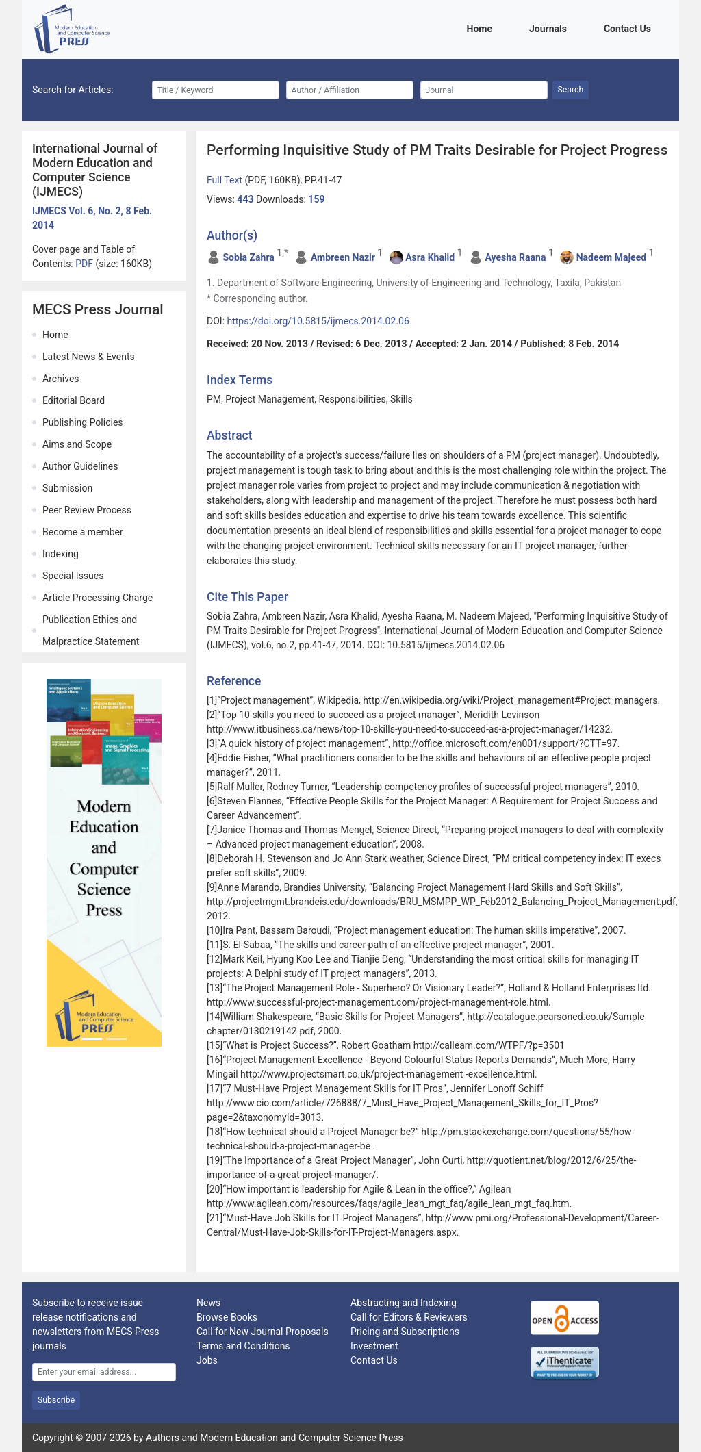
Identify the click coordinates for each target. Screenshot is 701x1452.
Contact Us (630, 27)
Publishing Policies (82, 422)
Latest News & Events (88, 356)
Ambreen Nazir (343, 257)
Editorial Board (73, 400)
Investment (374, 1345)
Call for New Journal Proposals (262, 1331)
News (208, 1302)
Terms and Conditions (243, 1345)
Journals (550, 27)
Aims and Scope (77, 444)
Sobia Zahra (248, 257)
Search (571, 89)
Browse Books (226, 1317)
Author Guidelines (80, 466)
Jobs (207, 1360)
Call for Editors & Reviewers (409, 1317)
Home (482, 27)
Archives (60, 378)
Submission (67, 488)
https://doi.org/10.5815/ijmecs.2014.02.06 (318, 321)
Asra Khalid (430, 257)
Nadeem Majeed (611, 257)
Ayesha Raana (515, 257)
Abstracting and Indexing (403, 1302)
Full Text (225, 180)
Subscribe (56, 1400)
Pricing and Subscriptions (404, 1331)
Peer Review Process (86, 510)
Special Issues (72, 575)
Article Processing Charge (97, 597)
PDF (85, 263)
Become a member (82, 531)
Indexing (60, 553)
